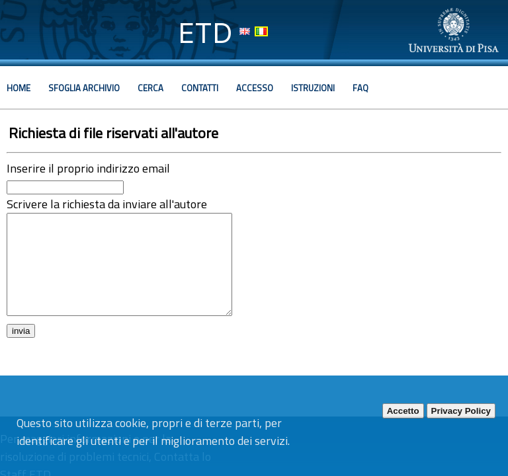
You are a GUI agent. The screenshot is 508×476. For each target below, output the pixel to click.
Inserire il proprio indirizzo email (88, 168)
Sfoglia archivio (84, 88)
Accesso (254, 88)
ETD (205, 33)
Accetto (403, 411)
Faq (360, 88)
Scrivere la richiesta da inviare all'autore (107, 204)
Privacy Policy (461, 411)
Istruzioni (313, 88)
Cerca (150, 88)
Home (18, 88)
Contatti (199, 88)
